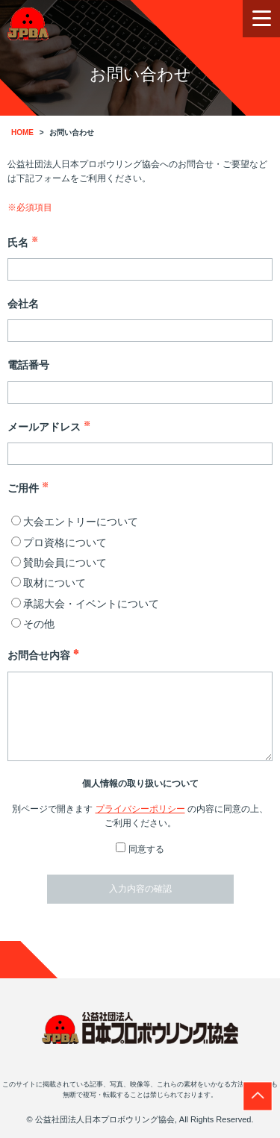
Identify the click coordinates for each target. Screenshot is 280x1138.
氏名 (22, 241)
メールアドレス (48, 426)
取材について (48, 583)
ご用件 (28, 487)
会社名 (23, 304)
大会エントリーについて (74, 522)
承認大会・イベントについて (85, 604)
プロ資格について (59, 542)
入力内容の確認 (140, 889)
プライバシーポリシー (140, 809)
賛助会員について (59, 563)
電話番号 (28, 365)
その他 (33, 624)
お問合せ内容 (43, 654)
